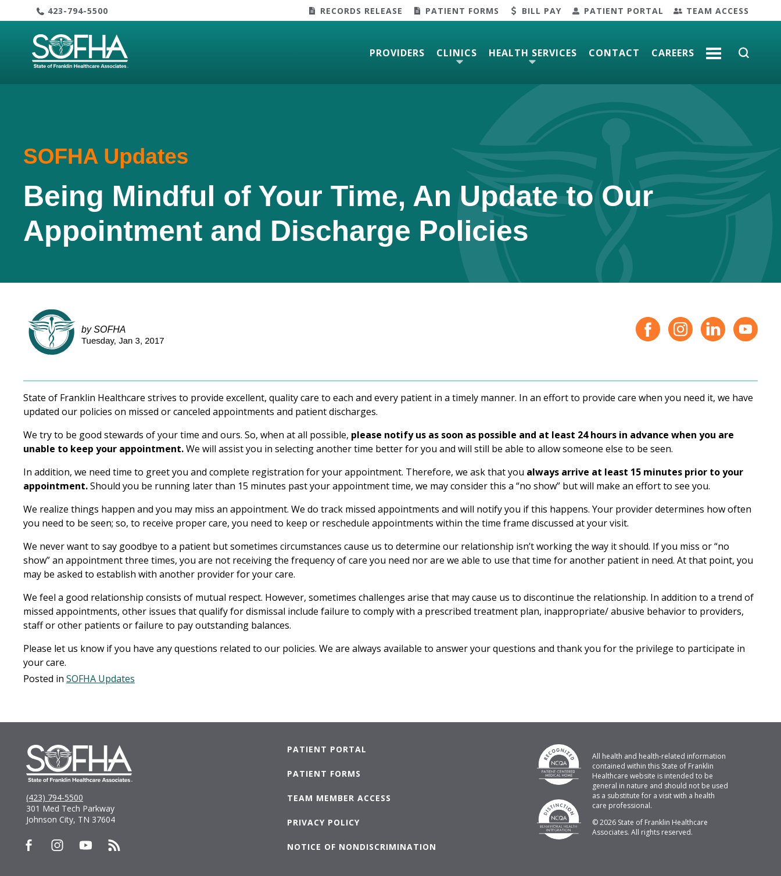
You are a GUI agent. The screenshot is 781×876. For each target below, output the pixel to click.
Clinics (456, 52)
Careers (672, 52)
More (713, 49)
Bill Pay (541, 10)
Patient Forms (462, 10)
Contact (614, 52)
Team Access (717, 10)
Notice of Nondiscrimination (361, 846)
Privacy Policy (323, 822)
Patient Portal (624, 10)
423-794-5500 (78, 10)
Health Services (533, 52)
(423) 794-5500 (54, 797)
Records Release (361, 10)
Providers (397, 52)
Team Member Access (339, 797)
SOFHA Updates (100, 678)
